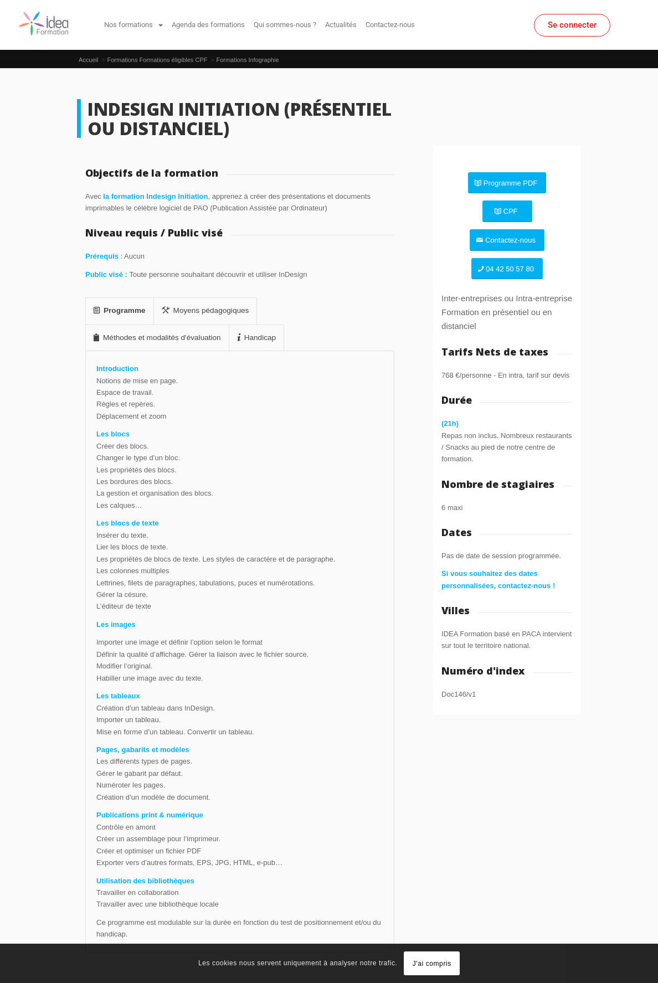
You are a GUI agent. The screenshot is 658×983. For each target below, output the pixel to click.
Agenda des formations (208, 24)
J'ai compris (432, 963)
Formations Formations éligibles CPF (157, 59)
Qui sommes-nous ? (285, 24)
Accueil (88, 59)
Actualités (341, 24)
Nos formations (133, 25)
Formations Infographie (247, 59)
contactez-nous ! (526, 585)
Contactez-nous (390, 24)
